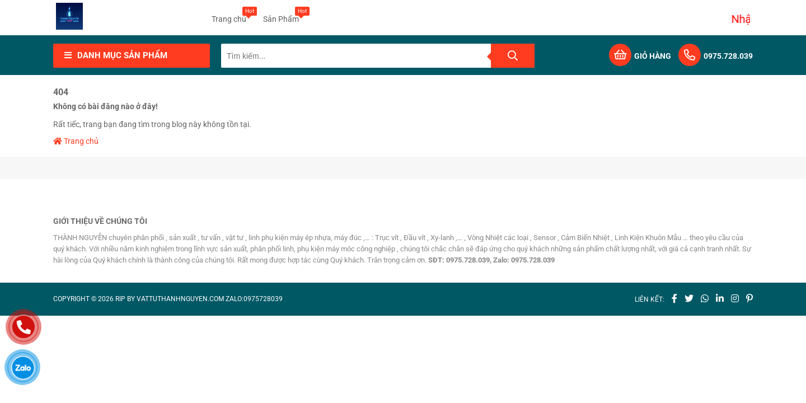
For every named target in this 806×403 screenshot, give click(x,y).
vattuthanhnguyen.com (180, 299)
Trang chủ (229, 15)
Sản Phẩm (281, 15)
